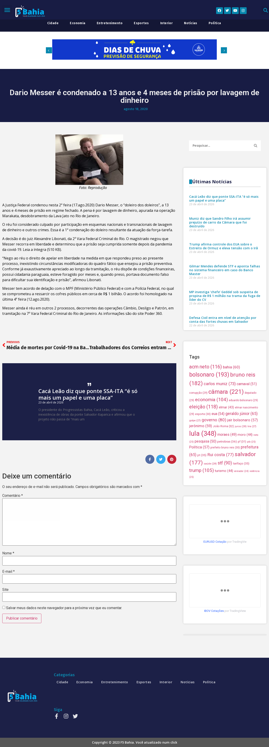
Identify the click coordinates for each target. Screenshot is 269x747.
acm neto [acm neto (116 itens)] (205, 467)
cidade (53, 23)
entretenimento (110, 23)
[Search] (255, 146)
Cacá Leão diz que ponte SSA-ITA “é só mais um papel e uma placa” (87, 394)
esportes (141, 23)
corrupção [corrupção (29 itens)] (198, 493)
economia (77, 23)
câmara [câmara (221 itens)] (226, 492)
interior (166, 23)
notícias (190, 23)
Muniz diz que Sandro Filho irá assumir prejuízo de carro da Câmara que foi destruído (220, 336)
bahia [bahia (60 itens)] (231, 467)
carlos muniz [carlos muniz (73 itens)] (220, 484)
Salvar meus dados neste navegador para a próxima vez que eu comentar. (64, 608)
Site (5, 589)
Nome (8, 553)
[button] (7, 9)
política (215, 23)
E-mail (8, 571)
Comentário (12, 495)
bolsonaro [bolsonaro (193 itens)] (209, 475)
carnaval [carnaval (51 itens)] (247, 485)
